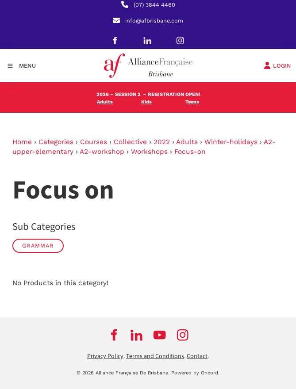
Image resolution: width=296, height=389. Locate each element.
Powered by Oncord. (195, 373)
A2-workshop (102, 152)
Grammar (38, 245)
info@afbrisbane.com (154, 20)
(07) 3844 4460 (154, 4)
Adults (187, 142)
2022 (162, 142)
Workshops (149, 152)
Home (22, 142)
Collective (130, 142)
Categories (55, 142)
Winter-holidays (231, 142)
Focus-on (190, 152)
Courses (93, 142)
